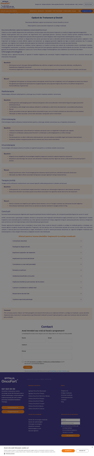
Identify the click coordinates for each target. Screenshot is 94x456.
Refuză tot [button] (82, 450)
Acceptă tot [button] (68, 450)
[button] (31, 454)
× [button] (92, 447)
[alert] (47, 228)
